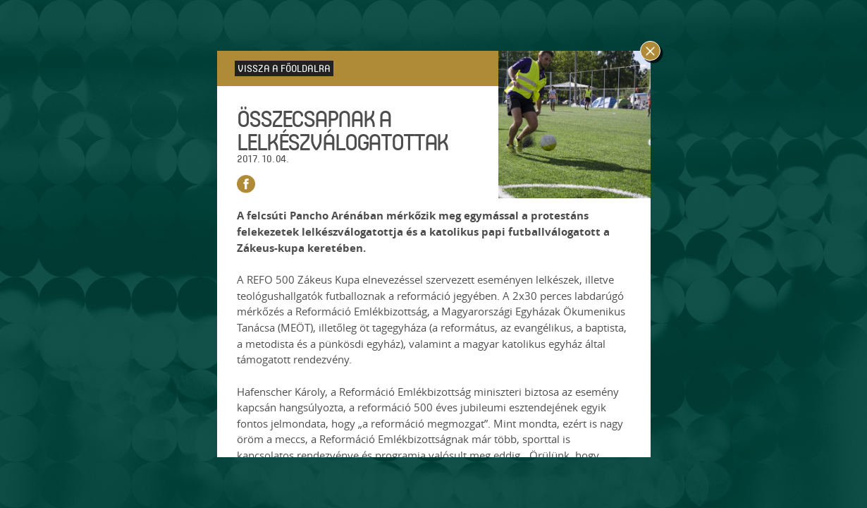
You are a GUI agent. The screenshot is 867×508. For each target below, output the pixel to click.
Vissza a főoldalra (284, 68)
